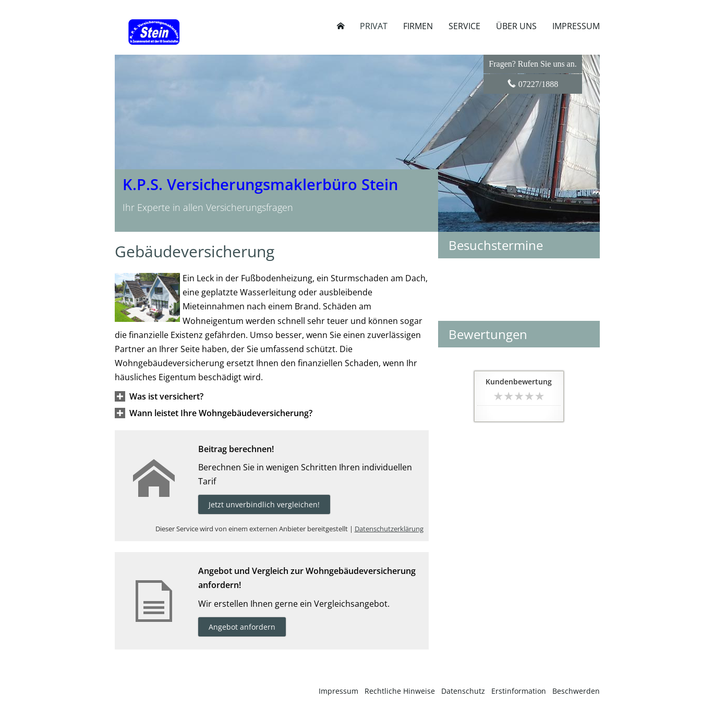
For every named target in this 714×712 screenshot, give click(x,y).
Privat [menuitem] (374, 26)
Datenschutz (463, 691)
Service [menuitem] (464, 26)
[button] (166, 396)
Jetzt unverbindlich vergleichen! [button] (264, 504)
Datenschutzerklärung (389, 528)
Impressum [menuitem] (576, 26)
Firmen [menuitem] (418, 26)
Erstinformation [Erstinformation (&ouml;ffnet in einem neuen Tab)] (518, 691)
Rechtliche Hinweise (400, 691)
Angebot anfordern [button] (242, 627)
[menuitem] (340, 26)
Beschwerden (576, 691)
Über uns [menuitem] (516, 26)
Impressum (338, 691)
